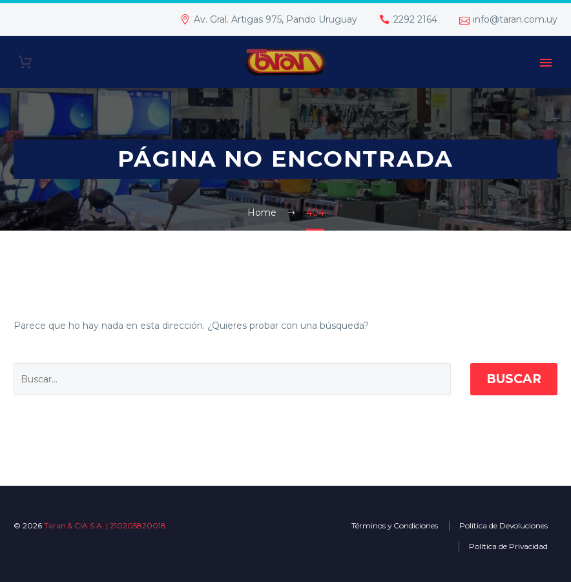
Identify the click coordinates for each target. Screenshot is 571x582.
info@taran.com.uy (515, 19)
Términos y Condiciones (394, 525)
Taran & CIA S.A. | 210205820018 (105, 525)
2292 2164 (415, 19)
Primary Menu (546, 63)
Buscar (513, 378)
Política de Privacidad (508, 546)
